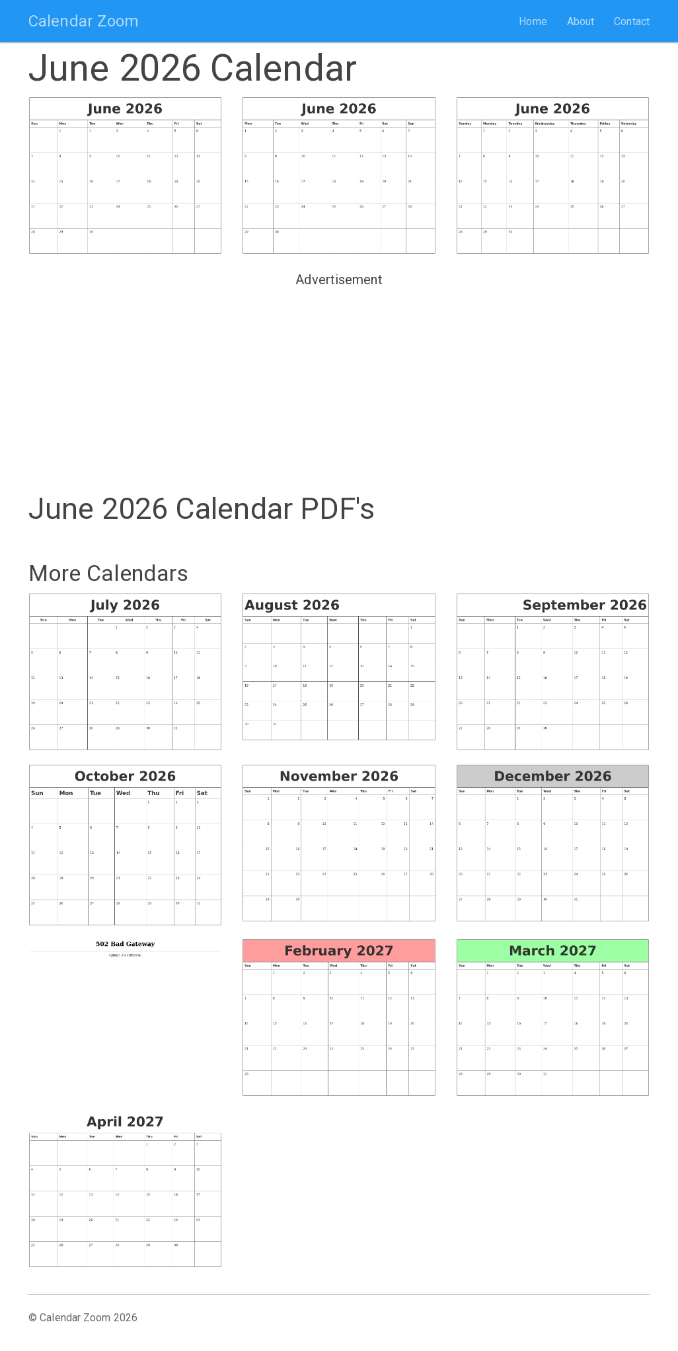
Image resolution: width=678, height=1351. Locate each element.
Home (532, 21)
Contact (632, 21)
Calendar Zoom (83, 21)
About (581, 21)
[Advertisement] (339, 384)
